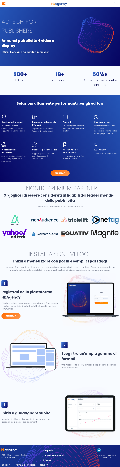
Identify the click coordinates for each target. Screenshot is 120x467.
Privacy (47, 460)
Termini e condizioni (53, 455)
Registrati (60, 173)
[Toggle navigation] (3, 3)
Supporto (48, 450)
